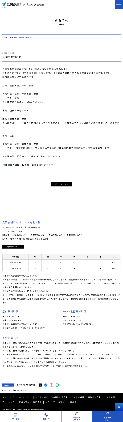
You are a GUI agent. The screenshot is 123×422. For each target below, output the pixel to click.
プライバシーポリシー (55, 402)
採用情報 (37, 402)
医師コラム (24, 402)
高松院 (73, 402)
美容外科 (111, 397)
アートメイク (8, 402)
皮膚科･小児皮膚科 (61, 397)
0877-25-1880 (15, 231)
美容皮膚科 (79, 397)
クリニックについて (22, 397)
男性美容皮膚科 (95, 397)
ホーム (5, 397)
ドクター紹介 (41, 397)
